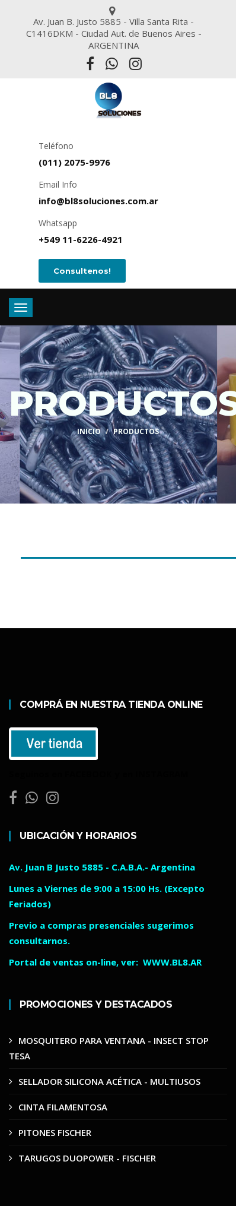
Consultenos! (82, 271)
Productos (136, 431)
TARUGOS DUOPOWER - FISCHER (87, 1158)
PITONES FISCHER (54, 1132)
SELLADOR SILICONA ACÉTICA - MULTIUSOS (109, 1081)
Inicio (89, 431)
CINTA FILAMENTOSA (62, 1107)
